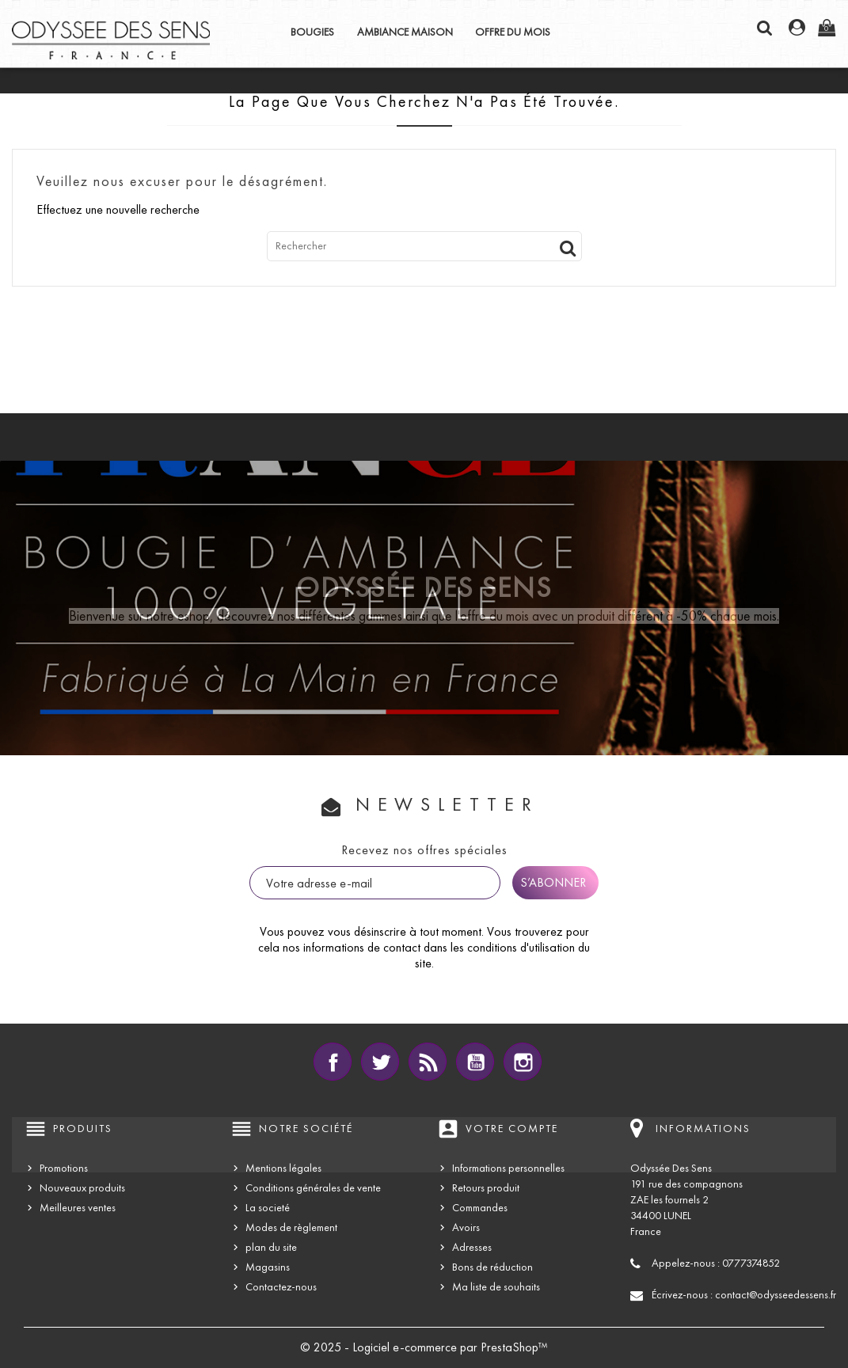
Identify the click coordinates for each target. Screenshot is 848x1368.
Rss (427, 1061)
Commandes (480, 1207)
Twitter (380, 1061)
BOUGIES (312, 32)
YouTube (475, 1061)
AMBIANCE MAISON (405, 32)
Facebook (332, 1061)
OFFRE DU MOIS (512, 32)
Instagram (522, 1061)
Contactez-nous (281, 1287)
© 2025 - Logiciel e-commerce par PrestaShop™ (424, 1347)
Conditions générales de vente (313, 1188)
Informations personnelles (508, 1168)
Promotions (64, 1168)
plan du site (271, 1247)
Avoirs (466, 1227)
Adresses (472, 1247)
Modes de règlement (291, 1227)
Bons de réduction (492, 1267)
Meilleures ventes (78, 1207)
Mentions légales (283, 1168)
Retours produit (485, 1188)
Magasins (267, 1267)
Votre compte (512, 1128)
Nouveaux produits (82, 1188)
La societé (267, 1207)
